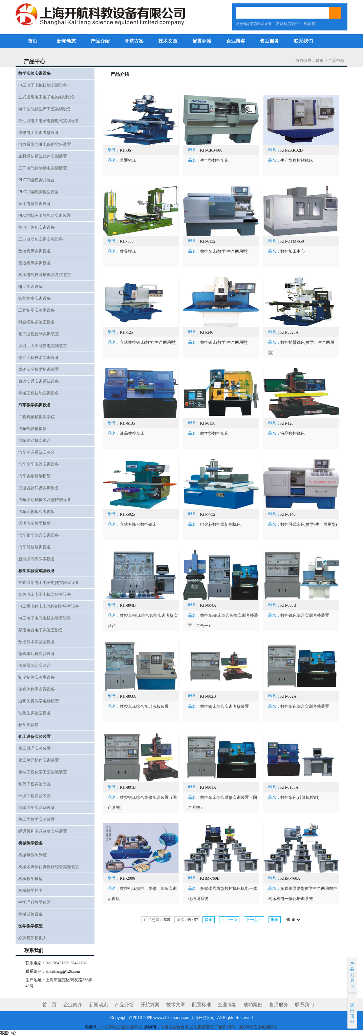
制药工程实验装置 (34, 784)
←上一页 (229, 919)
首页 (32, 41)
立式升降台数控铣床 (138, 524)
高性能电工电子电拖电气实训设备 (48, 120)
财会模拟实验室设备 (254, 23)
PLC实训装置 (198, 1027)
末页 (275, 919)
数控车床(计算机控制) (300, 797)
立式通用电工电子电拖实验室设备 (48, 582)
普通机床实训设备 (34, 263)
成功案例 (252, 1004)
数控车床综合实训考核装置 (144, 706)
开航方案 (134, 41)
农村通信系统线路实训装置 (42, 156)
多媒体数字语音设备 (36, 689)
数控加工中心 (292, 251)
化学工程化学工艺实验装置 (42, 772)
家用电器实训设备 (34, 203)
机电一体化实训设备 (36, 227)
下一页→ (254, 919)
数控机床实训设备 (34, 251)
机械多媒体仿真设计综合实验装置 (48, 866)
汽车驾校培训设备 (34, 547)
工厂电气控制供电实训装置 (42, 168)
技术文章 (167, 41)
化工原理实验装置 (34, 748)
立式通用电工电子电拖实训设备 (46, 97)
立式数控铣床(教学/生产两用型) (148, 342)
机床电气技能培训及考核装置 (44, 274)
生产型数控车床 (214, 160)
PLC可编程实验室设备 (38, 191)
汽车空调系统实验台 (36, 452)
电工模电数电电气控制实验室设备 (48, 606)
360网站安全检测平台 (258, 1027)
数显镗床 (128, 251)
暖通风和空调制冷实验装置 (42, 831)
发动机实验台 (288, 23)
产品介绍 (100, 41)
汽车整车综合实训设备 (38, 535)
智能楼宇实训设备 (34, 298)
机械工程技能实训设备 (38, 393)
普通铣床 (128, 160)
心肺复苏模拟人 (32, 938)
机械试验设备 (30, 914)
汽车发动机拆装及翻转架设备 (44, 499)
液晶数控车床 (132, 433)
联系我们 (303, 41)
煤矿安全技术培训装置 (38, 369)
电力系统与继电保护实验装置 (44, 144)
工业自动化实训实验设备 (40, 239)
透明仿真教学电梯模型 (38, 701)
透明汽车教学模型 (34, 523)
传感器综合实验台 (34, 665)
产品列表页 (352, 975)
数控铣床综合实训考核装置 (304, 615)
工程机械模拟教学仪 (36, 416)
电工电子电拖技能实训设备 (42, 85)
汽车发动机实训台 (34, 440)
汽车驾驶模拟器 (32, 428)
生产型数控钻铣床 (296, 160)
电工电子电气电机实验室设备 (44, 618)
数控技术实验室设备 (36, 641)
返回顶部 (352, 1011)
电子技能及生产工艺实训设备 (44, 109)
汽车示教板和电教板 (36, 511)
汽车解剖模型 (223, 1027)
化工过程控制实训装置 (38, 334)
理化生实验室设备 (34, 713)
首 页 (49, 1004)
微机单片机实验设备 (36, 653)
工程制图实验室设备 (36, 310)
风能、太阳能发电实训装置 (42, 345)
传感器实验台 (172, 1027)
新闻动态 (66, 41)
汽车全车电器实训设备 (38, 464)
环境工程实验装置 (34, 795)
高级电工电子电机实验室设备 (44, 594)
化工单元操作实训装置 (38, 760)
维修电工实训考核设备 (38, 132)
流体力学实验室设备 (36, 807)
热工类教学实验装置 (36, 819)
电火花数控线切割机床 (220, 524)
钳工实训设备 (30, 286)
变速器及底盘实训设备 (38, 488)
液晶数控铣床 (292, 433)
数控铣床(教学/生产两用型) (224, 342)
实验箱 (309, 23)
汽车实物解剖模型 (34, 476)
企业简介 (72, 1004)
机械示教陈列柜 (32, 855)
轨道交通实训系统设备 (38, 381)
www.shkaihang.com (171, 1017)
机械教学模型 (30, 878)
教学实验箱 (28, 724)
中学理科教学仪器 (34, 902)
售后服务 (269, 41)
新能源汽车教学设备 (36, 559)
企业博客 (235, 41)
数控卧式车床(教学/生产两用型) (308, 524)
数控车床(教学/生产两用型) (224, 251)
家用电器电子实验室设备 (40, 630)
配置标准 (201, 41)
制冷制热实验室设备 (36, 677)
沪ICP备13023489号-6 (121, 1027)
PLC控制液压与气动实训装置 (44, 215)
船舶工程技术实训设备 (38, 357)
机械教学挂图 (30, 890)
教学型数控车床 (214, 433)
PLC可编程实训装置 (36, 180)
